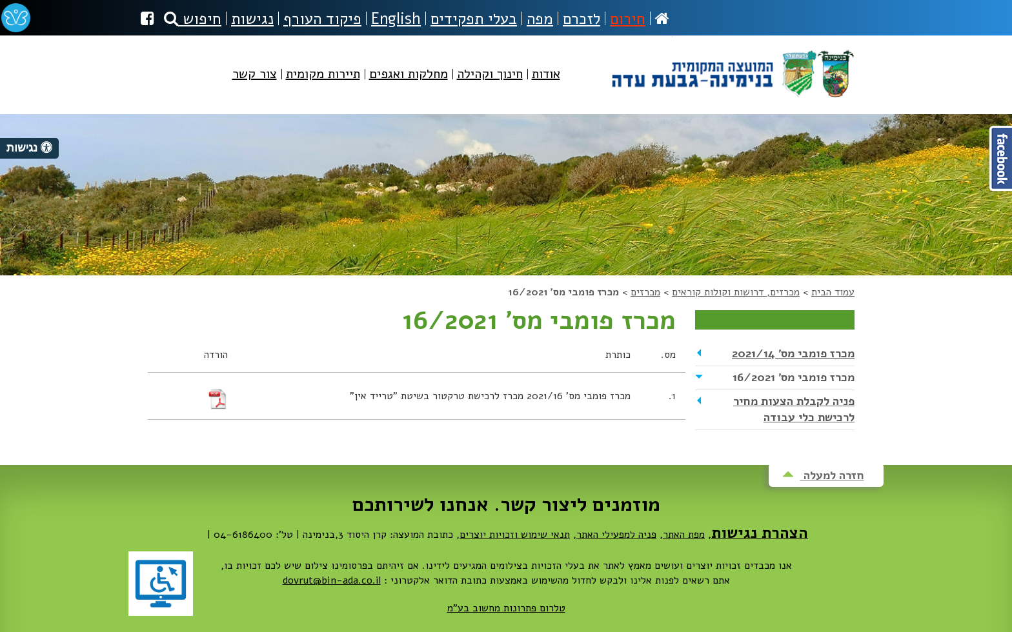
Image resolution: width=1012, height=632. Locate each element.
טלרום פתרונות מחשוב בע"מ (506, 608)
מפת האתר (684, 535)
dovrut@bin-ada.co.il (332, 580)
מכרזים (645, 292)
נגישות (252, 18)
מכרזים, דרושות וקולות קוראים (736, 292)
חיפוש (192, 18)
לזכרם (581, 18)
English (396, 18)
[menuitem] (546, 84)
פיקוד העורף (322, 18)
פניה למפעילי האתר (616, 535)
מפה (540, 18)
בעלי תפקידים (473, 18)
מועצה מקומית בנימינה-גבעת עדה (731, 68)
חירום (627, 18)
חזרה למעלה (823, 475)
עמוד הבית (833, 292)
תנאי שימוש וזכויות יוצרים (515, 535)
